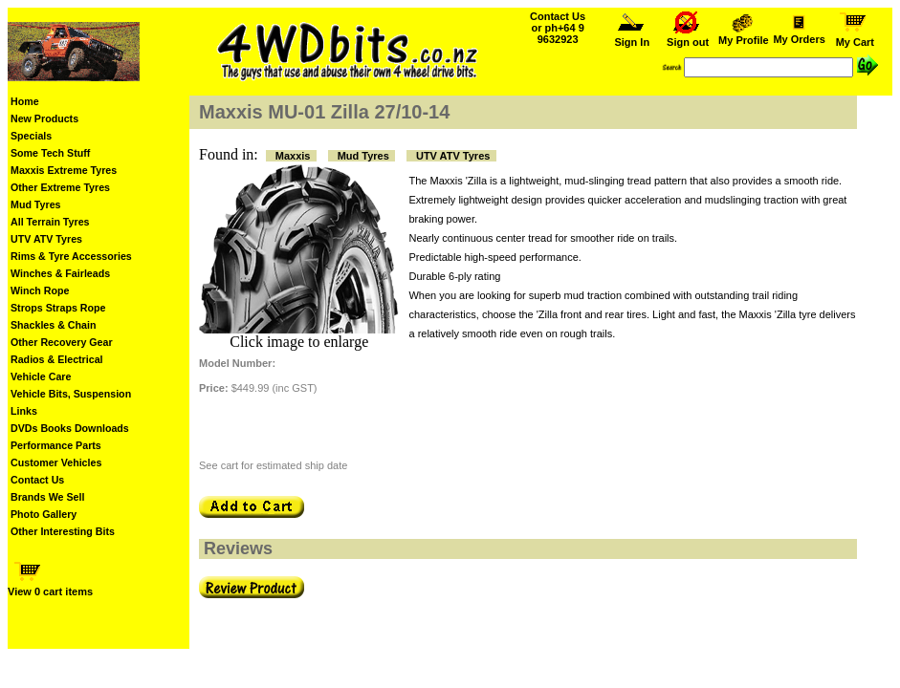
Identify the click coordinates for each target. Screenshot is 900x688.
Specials (31, 135)
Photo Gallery (44, 514)
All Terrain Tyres (50, 221)
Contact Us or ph (557, 28)
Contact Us (37, 479)
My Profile (743, 35)
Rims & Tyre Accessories (71, 256)
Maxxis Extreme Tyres (64, 170)
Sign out (687, 37)
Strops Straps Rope (58, 307)
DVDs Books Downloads (70, 428)
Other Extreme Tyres (60, 187)
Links (24, 411)
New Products (44, 118)
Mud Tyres (36, 204)
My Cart (855, 37)
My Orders (798, 34)
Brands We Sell (47, 497)
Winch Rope (40, 290)
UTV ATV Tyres (46, 239)
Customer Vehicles (56, 462)
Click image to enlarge (299, 341)
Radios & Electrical (57, 359)
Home (25, 101)
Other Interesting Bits (63, 531)
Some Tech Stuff (50, 153)
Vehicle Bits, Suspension (71, 393)
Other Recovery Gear (62, 342)
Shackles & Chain (53, 325)
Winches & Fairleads (60, 273)
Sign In (632, 37)
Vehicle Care (41, 376)
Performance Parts (56, 445)
